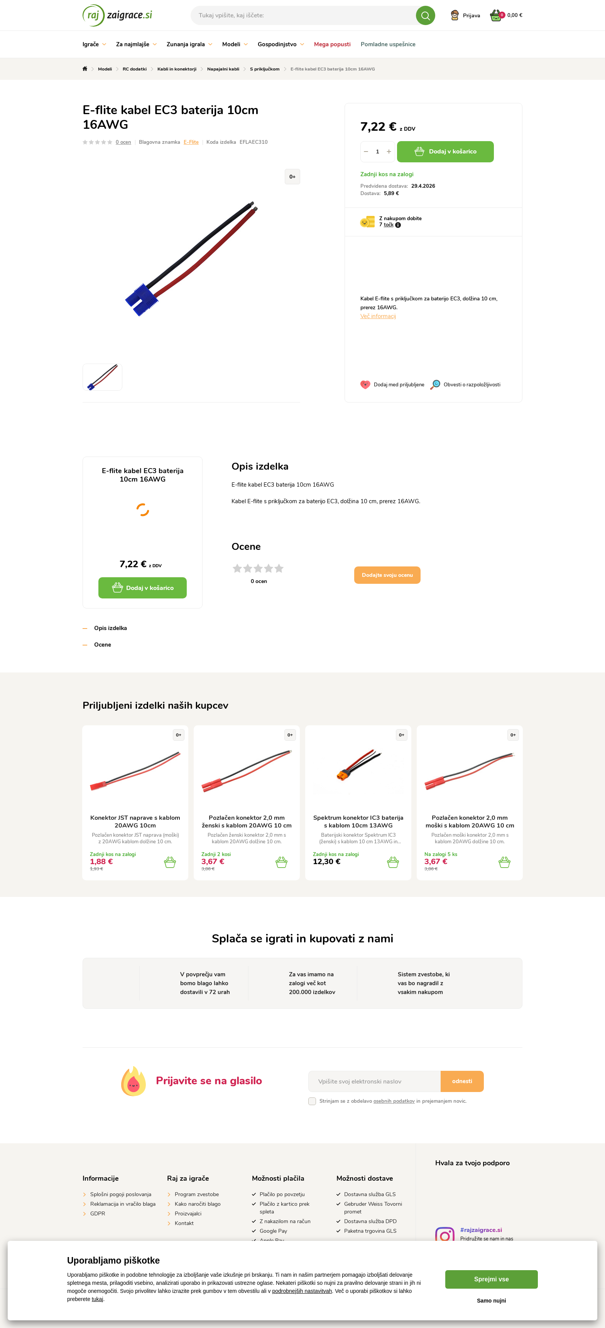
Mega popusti (332, 44)
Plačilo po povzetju (282, 1194)
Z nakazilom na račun (285, 1221)
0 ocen (123, 142)
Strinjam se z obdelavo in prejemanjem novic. (392, 1101)
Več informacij (378, 316)
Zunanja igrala (189, 44)
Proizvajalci (188, 1213)
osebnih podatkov (394, 1101)
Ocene (102, 645)
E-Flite (191, 142)
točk (389, 224)
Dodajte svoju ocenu (387, 575)
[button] (389, 151)
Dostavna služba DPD (370, 1221)
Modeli (235, 44)
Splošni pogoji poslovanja (120, 1194)
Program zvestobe (197, 1194)
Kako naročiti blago (198, 1204)
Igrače (94, 44)
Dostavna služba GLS (370, 1194)
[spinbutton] (377, 152)
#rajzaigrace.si (481, 1231)
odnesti (462, 1081)
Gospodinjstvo (281, 44)
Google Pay (273, 1231)
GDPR (97, 1213)
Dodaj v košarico (445, 151)
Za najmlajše (136, 44)
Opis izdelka (110, 628)
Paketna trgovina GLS (370, 1231)
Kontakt (184, 1223)
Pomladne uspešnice (388, 44)
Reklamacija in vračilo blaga (122, 1204)
